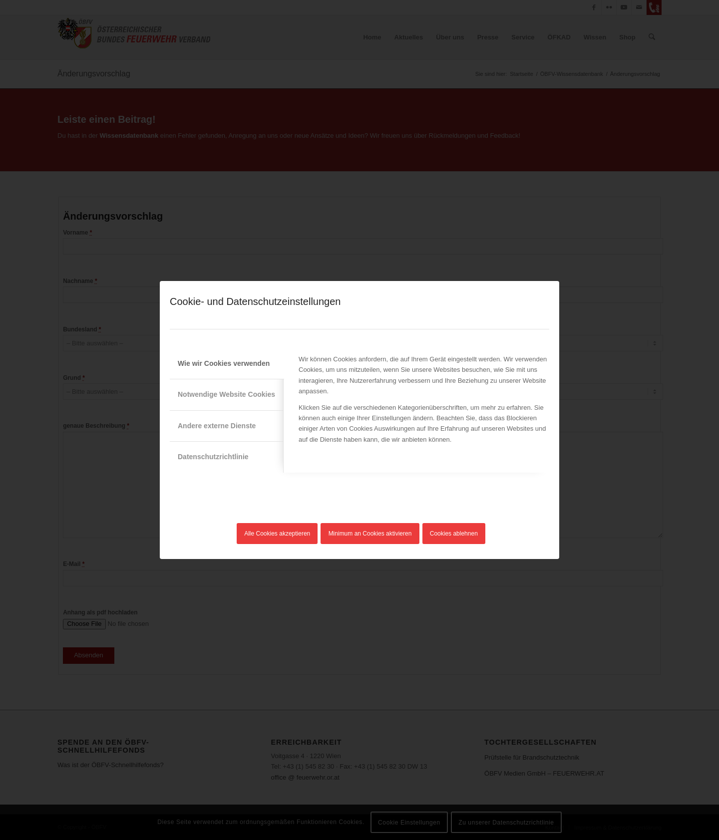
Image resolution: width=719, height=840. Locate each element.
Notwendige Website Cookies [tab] (226, 394)
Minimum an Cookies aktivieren (370, 533)
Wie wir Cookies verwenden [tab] (224, 363)
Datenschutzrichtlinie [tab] (213, 457)
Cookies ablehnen (454, 533)
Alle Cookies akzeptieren (277, 533)
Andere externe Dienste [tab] (217, 426)
